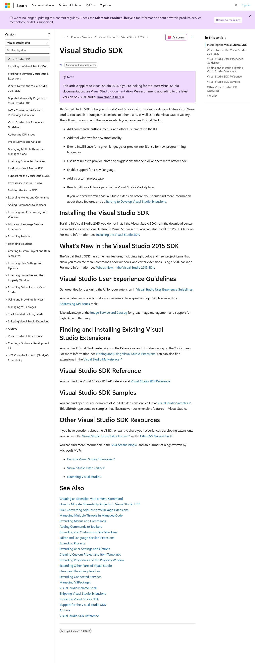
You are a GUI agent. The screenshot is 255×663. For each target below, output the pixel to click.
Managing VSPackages (75, 582)
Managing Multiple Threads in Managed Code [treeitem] (26, 151)
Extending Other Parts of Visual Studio (86, 565)
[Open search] (236, 5)
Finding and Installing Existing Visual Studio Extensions (225, 69)
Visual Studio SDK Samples (223, 81)
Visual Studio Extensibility (84, 468)
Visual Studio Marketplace (101, 359)
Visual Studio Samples (173, 403)
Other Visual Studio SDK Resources (222, 88)
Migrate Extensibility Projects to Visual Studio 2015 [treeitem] (27, 100)
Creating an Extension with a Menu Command (91, 498)
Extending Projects (72, 543)
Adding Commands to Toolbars (81, 526)
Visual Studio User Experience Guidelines (164, 289)
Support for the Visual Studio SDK (83, 604)
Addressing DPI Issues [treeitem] (21, 134)
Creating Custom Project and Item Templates (90, 554)
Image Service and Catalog (108, 312)
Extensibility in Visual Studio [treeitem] (25, 183)
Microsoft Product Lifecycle (115, 18)
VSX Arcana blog (122, 445)
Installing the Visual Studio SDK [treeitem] (27, 66)
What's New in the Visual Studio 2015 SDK (125, 267)
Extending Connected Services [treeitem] (26, 161)
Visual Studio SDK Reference (150, 381)
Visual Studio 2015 (132, 37)
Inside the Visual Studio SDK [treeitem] (25, 168)
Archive (65, 610)
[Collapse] (49, 34)
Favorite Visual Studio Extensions (89, 459)
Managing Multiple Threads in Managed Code (91, 515)
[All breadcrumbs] (63, 37)
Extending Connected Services (80, 577)
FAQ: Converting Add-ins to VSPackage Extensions (94, 510)
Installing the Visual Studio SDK (117, 234)
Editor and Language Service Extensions (87, 537)
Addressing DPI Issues (75, 304)
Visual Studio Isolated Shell (78, 588)
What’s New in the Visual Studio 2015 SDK (226, 51)
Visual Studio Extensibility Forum (104, 436)
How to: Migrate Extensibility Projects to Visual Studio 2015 (100, 504)
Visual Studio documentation (112, 91)
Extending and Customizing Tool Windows (88, 532)
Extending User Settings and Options (85, 549)
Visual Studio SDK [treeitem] (19, 59)
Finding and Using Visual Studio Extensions (125, 354)
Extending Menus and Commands (83, 521)
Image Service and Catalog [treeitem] (24, 141)
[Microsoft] (7, 5)
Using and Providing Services (80, 571)
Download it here (109, 97)
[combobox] (27, 42)
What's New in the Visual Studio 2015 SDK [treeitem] (27, 88)
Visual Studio (107, 37)
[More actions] (191, 37)
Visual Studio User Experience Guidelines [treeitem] (26, 124)
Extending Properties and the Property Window (92, 560)
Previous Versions (81, 37)
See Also (212, 96)
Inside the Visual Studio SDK (79, 599)
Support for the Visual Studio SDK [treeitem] (29, 176)
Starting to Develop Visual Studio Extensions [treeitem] (28, 76)
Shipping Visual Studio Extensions (83, 593)
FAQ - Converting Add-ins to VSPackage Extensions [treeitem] (25, 112)
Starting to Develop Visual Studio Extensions (135, 201)
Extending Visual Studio (83, 476)
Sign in (246, 5)
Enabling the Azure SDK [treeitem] (22, 190)
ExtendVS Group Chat (155, 436)
